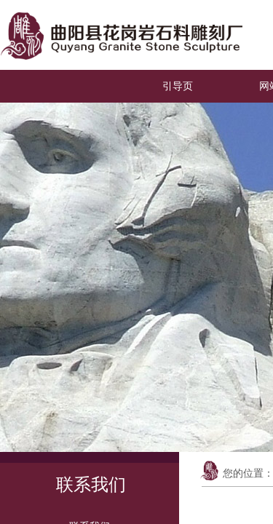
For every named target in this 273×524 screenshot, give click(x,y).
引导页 (177, 86)
